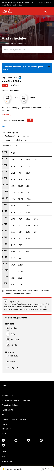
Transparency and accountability (16, 400)
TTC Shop (6, 429)
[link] (27, 68)
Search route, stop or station (14, 44)
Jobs (4, 415)
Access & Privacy (7, 461)
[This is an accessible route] (20, 77)
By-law (4, 456)
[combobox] (27, 49)
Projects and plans (10, 405)
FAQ (4, 433)
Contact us (6, 386)
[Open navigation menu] (50, 11)
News (4, 424)
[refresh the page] (7, 114)
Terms (4, 452)
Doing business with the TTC (14, 419)
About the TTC (8, 396)
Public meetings (9, 410)
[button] (46, 469)
